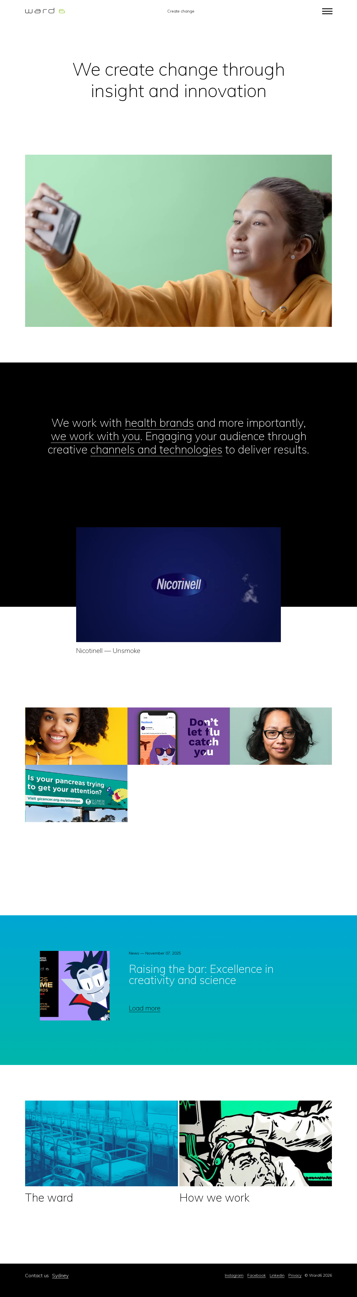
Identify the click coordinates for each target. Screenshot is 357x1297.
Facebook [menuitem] (256, 1275)
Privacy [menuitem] (294, 1275)
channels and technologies (156, 449)
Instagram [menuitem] (234, 1275)
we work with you (95, 436)
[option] (176, 987)
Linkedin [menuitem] (277, 1275)
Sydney (60, 1275)
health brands (159, 423)
